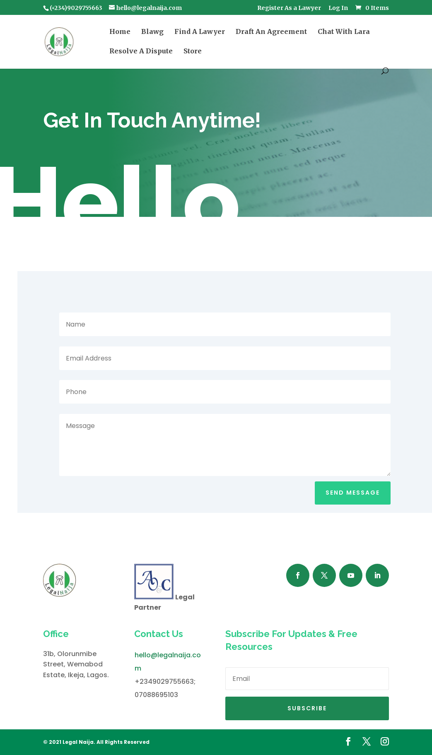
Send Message (353, 492)
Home (119, 32)
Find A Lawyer (199, 32)
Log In (338, 8)
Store (192, 51)
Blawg (152, 32)
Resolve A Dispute (141, 51)
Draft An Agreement (271, 32)
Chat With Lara (344, 32)
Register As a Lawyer (289, 8)
